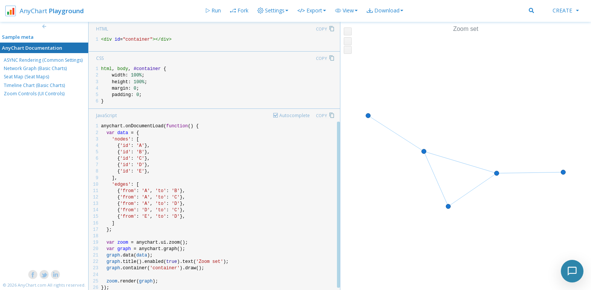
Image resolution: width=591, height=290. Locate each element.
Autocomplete (294, 115)
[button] (346, 10)
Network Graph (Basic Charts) (35, 68)
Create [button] (566, 10)
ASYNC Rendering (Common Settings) (43, 60)
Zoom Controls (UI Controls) (34, 93)
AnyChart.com (32, 285)
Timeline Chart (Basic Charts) (34, 85)
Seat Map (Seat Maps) (26, 76)
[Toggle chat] (572, 271)
